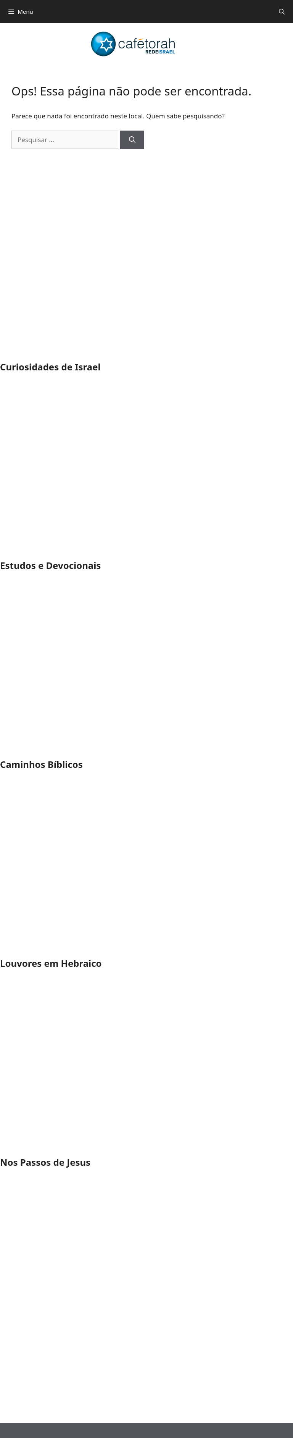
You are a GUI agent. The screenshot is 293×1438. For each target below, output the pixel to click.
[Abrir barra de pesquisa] (281, 11)
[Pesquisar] (132, 140)
